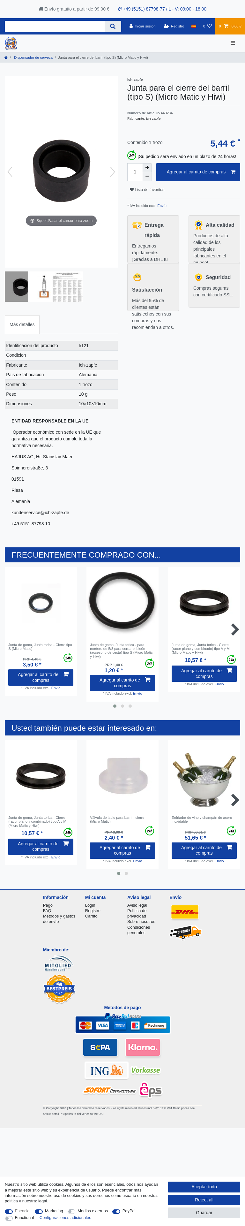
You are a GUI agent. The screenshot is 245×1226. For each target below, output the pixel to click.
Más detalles (22, 324)
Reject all (204, 1199)
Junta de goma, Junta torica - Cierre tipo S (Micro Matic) (40, 647)
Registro (92, 910)
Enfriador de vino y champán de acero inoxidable (202, 819)
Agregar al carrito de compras (201, 172)
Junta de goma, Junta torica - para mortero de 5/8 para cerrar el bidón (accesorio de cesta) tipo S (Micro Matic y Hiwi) (121, 651)
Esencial (23, 1210)
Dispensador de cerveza (33, 57)
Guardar (204, 1212)
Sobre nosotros (141, 921)
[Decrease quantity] (147, 176)
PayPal (129, 1210)
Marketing (54, 1210)
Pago (48, 905)
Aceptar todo (204, 1186)
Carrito (91, 916)
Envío (161, 206)
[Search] (113, 26)
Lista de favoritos (147, 189)
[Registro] (174, 26)
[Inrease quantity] (147, 167)
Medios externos (93, 1210)
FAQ (47, 910)
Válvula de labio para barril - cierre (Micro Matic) (117, 819)
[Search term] (55, 26)
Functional (24, 1217)
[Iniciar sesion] (142, 26)
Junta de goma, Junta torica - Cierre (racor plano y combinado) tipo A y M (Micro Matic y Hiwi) (201, 649)
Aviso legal (137, 905)
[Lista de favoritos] (207, 26)
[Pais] (194, 26)
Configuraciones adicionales (65, 1217)
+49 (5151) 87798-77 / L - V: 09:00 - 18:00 (162, 8)
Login (90, 905)
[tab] (22, 324)
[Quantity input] (135, 172)
